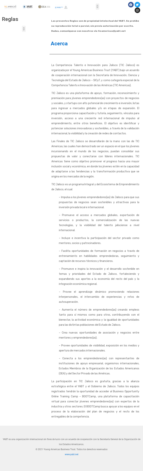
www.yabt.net (71, 454)
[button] (97, 7)
